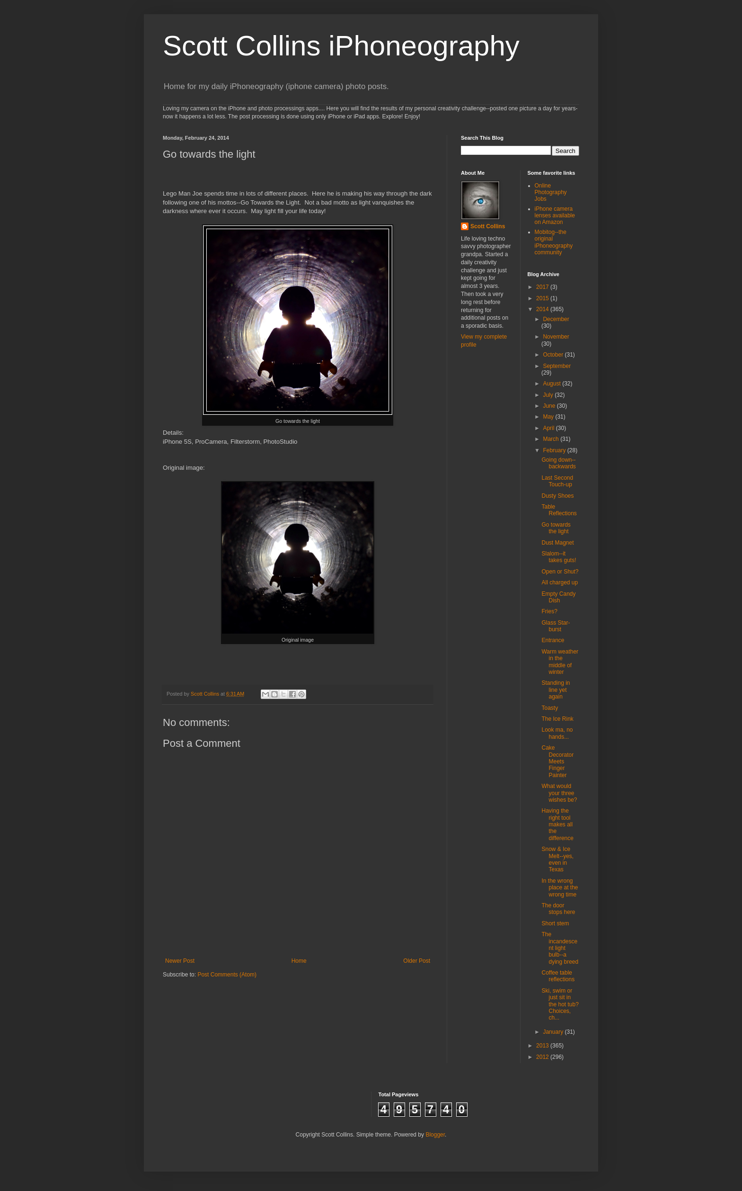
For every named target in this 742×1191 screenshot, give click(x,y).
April (549, 428)
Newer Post (179, 961)
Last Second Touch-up (557, 481)
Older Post (416, 961)
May (549, 416)
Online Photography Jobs (551, 192)
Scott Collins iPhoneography (341, 46)
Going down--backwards (558, 463)
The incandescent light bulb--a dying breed (559, 948)
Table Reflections (558, 510)
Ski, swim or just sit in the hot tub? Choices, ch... (559, 1004)
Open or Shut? (559, 571)
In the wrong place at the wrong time (559, 888)
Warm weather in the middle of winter (559, 661)
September (557, 366)
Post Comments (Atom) (226, 974)
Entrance (552, 640)
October (554, 354)
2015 (543, 298)
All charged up (559, 582)
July (549, 395)
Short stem (555, 923)
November (556, 336)
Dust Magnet (557, 542)
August (552, 383)
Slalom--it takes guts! (558, 557)
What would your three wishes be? (559, 793)
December (556, 319)
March (551, 439)
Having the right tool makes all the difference (557, 824)
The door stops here (558, 908)
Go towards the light (555, 528)
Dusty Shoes (557, 496)
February (555, 450)
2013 (543, 1045)
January (554, 1032)
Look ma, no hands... (557, 733)
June (549, 406)
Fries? (549, 611)
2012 (543, 1057)
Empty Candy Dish (558, 597)
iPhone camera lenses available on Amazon (555, 216)
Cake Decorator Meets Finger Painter (557, 761)
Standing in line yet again (555, 690)
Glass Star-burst (555, 626)
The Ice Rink (557, 719)
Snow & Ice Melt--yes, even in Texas (557, 859)
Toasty (549, 708)
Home (299, 961)
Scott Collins (206, 694)
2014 (543, 309)
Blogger (435, 1134)
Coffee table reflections (557, 976)
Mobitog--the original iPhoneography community (554, 242)
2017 (543, 287)
